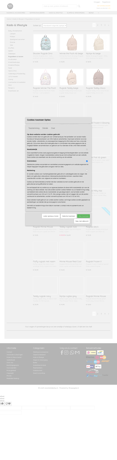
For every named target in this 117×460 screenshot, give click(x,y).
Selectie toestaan (68, 220)
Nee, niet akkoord (81, 225)
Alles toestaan (83, 220)
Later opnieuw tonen (50, 220)
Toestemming (33, 132)
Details (45, 132)
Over (53, 132)
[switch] (87, 153)
